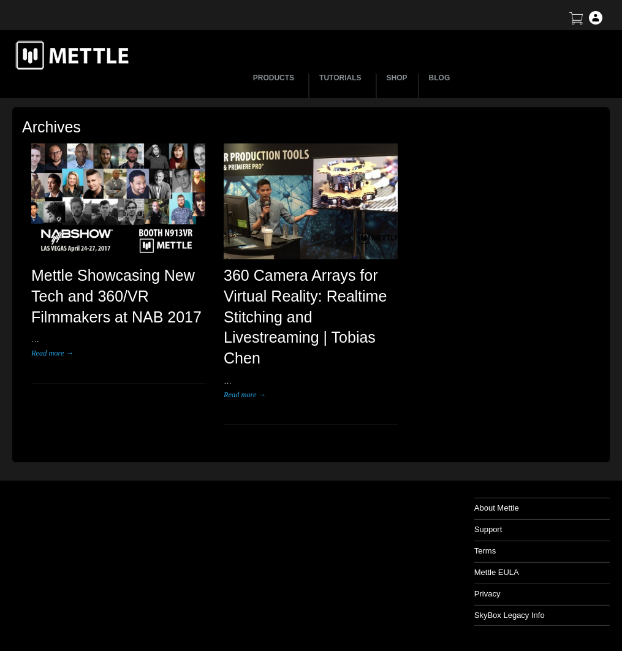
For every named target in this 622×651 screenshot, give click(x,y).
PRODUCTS (275, 78)
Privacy (487, 593)
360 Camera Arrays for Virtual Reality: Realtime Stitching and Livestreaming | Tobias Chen (305, 317)
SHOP (397, 78)
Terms (485, 550)
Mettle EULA (496, 572)
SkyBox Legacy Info (509, 615)
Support (488, 529)
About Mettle (496, 507)
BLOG (439, 78)
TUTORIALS (342, 78)
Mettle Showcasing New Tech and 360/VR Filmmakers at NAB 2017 (116, 296)
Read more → (52, 353)
